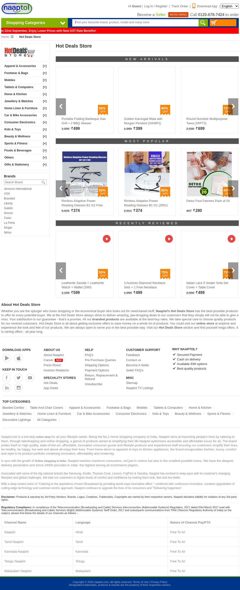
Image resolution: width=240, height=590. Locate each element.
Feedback (133, 355)
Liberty (8, 203)
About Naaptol (54, 355)
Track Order (179, 6)
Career (53, 360)
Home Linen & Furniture (21, 108)
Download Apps (16, 350)
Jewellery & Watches (18, 101)
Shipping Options (97, 365)
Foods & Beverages (18, 150)
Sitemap (132, 383)
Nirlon (7, 232)
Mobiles (9, 80)
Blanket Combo (13, 407)
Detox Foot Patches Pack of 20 (208, 201)
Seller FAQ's (135, 370)
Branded (9, 198)
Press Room (52, 365)
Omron (8, 213)
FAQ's (89, 355)
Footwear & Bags (16, 73)
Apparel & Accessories (20, 66)
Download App (204, 6)
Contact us (133, 360)
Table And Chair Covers (46, 407)
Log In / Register (155, 6)
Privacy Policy (159, 582)
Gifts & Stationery (16, 164)
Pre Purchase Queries (100, 360)
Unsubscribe (93, 384)
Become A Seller (137, 365)
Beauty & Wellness (17, 136)
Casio (7, 218)
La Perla (9, 222)
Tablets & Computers (18, 87)
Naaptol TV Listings (139, 388)
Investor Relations (56, 370)
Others (9, 157)
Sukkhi (8, 208)
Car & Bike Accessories (20, 115)
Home (7, 37)
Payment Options (97, 370)
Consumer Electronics (19, 122)
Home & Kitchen (15, 94)
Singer (8, 227)
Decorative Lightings (16, 420)
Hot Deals (50, 383)
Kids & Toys (12, 129)
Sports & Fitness (15, 143)
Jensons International (18, 189)
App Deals (51, 388)
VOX (7, 193)
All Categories (46, 420)
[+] (45, 66)
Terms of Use (141, 582)
